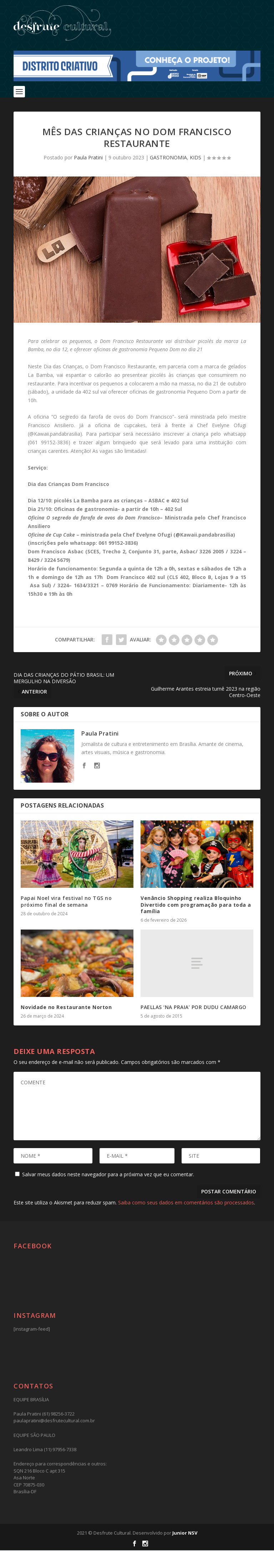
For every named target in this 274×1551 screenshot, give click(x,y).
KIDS (195, 158)
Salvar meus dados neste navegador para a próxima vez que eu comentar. (108, 1175)
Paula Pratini (88, 158)
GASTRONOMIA (168, 158)
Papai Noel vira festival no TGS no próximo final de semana (66, 901)
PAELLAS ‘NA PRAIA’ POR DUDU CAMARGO (194, 1007)
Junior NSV (184, 1533)
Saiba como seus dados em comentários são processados (186, 1203)
